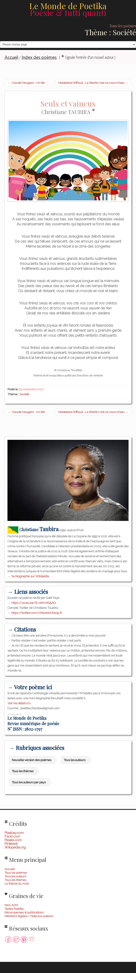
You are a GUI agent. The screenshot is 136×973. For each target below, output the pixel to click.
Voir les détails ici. (19, 703)
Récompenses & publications (24, 912)
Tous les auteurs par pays (29, 782)
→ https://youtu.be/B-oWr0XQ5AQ (31, 603)
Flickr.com (12, 836)
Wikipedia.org (15, 847)
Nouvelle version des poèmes (31, 760)
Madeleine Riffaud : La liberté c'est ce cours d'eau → (93, 83)
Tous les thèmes (22, 771)
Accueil (10, 869)
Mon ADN (11, 905)
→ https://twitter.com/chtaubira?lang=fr (34, 613)
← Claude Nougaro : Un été (26, 83)
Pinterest (11, 844)
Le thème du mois (17, 883)
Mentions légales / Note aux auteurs (29, 916)
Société (24, 394)
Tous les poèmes (16, 872)
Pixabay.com (14, 833)
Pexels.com (13, 840)
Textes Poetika (14, 909)
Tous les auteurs (74, 760)
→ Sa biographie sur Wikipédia (28, 576)
